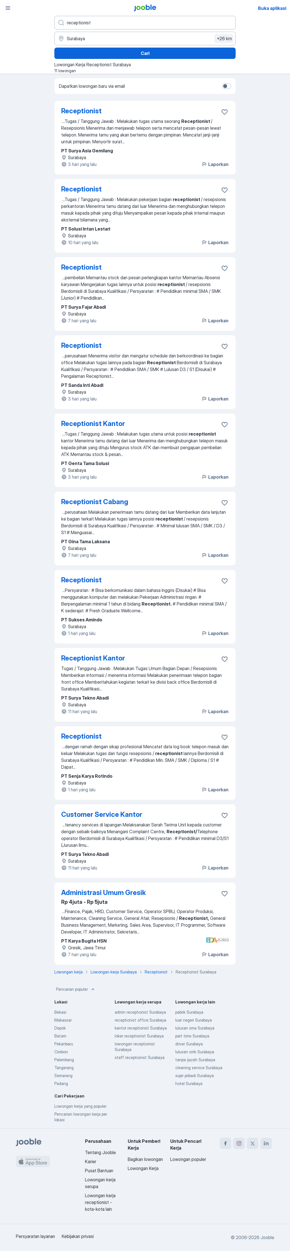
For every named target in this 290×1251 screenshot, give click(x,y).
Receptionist (81, 111)
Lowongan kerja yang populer (80, 1106)
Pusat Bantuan (99, 1170)
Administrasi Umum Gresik (103, 892)
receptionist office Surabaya (140, 1020)
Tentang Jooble (100, 1152)
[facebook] (225, 1143)
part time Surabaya (192, 1035)
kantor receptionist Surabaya (141, 1028)
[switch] (226, 86)
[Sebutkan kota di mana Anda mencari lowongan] (145, 38)
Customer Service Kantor (101, 814)
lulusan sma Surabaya (194, 1028)
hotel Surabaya (188, 1083)
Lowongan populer (188, 1159)
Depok (60, 1028)
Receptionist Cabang (94, 502)
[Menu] (8, 8)
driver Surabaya (189, 1043)
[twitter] (252, 1143)
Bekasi (60, 1012)
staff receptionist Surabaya (140, 1057)
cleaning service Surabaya (198, 1067)
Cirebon (61, 1051)
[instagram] (239, 1143)
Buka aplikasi (272, 8)
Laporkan (215, 164)
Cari (145, 53)
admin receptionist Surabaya (140, 1012)
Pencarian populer (76, 989)
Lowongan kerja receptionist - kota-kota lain (100, 1202)
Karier (90, 1161)
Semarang (63, 1075)
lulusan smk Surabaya (194, 1051)
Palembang (64, 1059)
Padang (61, 1083)
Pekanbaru (63, 1043)
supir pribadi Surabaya (194, 1075)
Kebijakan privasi (78, 1236)
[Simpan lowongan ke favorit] (225, 112)
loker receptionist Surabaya (139, 1035)
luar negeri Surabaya (193, 1020)
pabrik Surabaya (189, 1012)
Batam (60, 1035)
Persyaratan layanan (35, 1236)
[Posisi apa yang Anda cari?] (145, 22)
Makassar (63, 1020)
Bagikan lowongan (145, 1159)
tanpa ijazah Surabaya (195, 1059)
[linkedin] (266, 1143)
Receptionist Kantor (93, 423)
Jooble (267, 1237)
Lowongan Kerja (143, 1168)
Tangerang (64, 1067)
